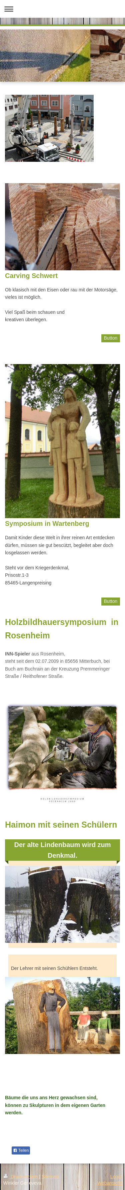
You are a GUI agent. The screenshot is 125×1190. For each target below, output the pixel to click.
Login (116, 1176)
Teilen (21, 1150)
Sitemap (50, 1176)
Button (110, 338)
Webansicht (109, 1183)
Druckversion (21, 1176)
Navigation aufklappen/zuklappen (62, 9)
